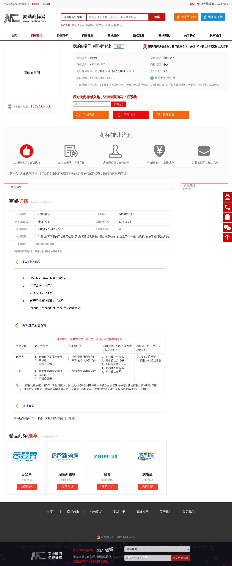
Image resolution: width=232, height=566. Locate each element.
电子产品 (100, 25)
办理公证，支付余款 (116, 154)
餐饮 (122, 25)
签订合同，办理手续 (71, 154)
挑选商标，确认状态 (27, 154)
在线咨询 (85, 115)
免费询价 (27, 486)
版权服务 (138, 35)
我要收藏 (166, 115)
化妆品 (81, 25)
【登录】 (35, 3)
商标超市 (36, 35)
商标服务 (113, 35)
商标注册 (87, 35)
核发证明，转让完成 (205, 154)
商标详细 (16, 187)
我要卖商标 (213, 17)
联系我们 (215, 35)
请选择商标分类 (73, 17)
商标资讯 (164, 35)
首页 (14, 35)
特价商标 (62, 35)
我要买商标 (186, 17)
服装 (74, 25)
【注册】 (46, 3)
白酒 (113, 25)
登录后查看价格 (165, 78)
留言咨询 (126, 115)
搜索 (157, 17)
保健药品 (90, 25)
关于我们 (189, 35)
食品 (108, 25)
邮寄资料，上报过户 (160, 154)
